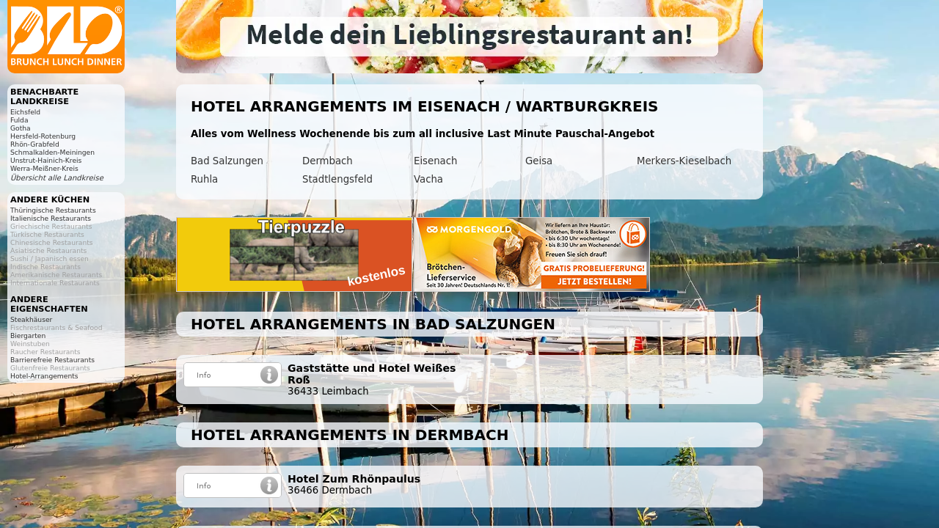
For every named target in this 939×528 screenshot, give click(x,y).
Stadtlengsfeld (337, 179)
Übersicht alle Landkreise (56, 178)
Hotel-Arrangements (44, 376)
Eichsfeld (25, 112)
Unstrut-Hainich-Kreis (45, 160)
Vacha (428, 179)
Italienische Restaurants (50, 218)
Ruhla (204, 179)
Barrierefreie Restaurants (52, 360)
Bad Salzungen (227, 160)
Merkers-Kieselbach (684, 160)
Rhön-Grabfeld (34, 144)
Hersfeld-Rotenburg (43, 136)
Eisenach (435, 160)
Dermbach (327, 160)
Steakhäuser (31, 319)
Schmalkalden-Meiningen (52, 152)
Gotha (20, 128)
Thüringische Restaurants (53, 210)
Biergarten (27, 335)
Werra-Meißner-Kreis (44, 168)
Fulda (19, 120)
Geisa (538, 160)
